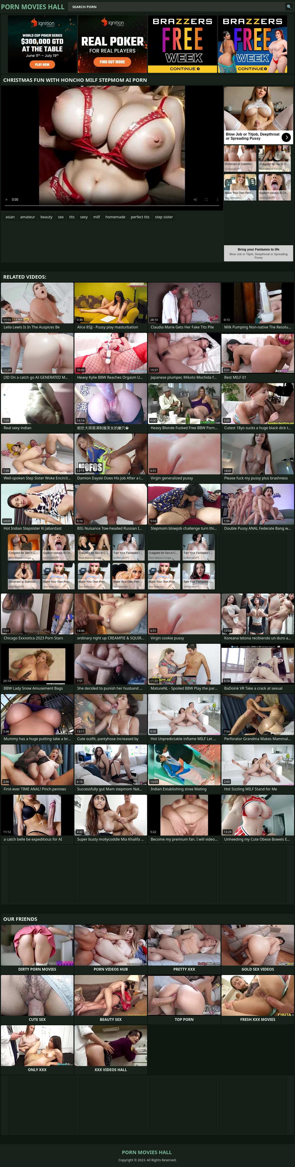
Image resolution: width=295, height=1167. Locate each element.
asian (10, 216)
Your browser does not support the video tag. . (112, 148)
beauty (47, 216)
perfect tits (140, 216)
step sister (164, 216)
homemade (115, 216)
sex (61, 216)
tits (71, 216)
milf (96, 216)
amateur (27, 216)
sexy (84, 216)
